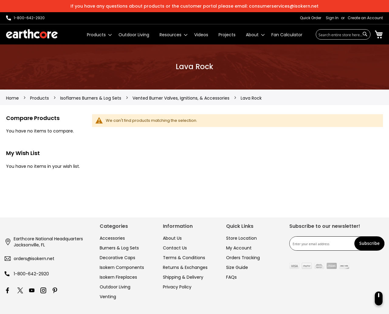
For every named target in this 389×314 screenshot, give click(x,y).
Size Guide (237, 267)
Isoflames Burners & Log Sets (91, 98)
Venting (108, 297)
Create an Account (365, 18)
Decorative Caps (117, 258)
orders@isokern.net (34, 259)
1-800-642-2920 (31, 274)
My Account (239, 248)
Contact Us (175, 248)
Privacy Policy (177, 287)
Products (40, 98)
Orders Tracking (243, 258)
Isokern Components (122, 267)
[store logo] (32, 33)
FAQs (231, 277)
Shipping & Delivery (183, 277)
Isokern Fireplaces (118, 277)
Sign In (332, 18)
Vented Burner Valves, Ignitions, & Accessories (182, 98)
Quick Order (310, 18)
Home (13, 98)
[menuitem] (97, 35)
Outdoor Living (115, 287)
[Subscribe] (369, 243)
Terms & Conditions (184, 258)
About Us (172, 238)
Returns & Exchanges (185, 267)
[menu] (194, 35)
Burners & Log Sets (119, 248)
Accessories (112, 238)
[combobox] (343, 34)
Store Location (241, 238)
